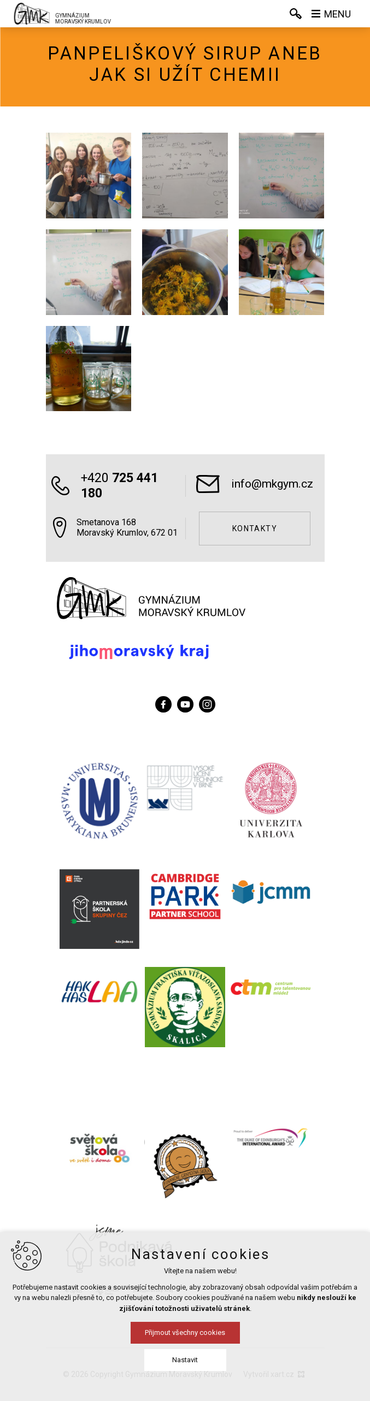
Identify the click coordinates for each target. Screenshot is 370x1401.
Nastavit (185, 1360)
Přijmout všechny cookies (185, 1332)
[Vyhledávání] (296, 13)
